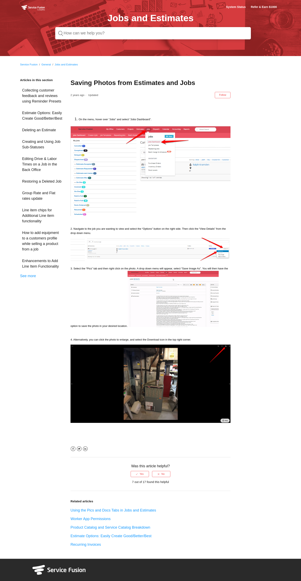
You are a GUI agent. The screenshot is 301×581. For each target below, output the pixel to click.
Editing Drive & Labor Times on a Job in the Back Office (39, 164)
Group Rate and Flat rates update (38, 196)
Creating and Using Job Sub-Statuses (41, 144)
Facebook (73, 448)
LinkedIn (85, 448)
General (46, 64)
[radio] (140, 474)
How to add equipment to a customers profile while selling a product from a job (40, 241)
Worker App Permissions (91, 519)
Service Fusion (29, 64)
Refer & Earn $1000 (264, 7)
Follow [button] (222, 95)
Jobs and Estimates (66, 64)
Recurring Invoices (86, 544)
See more (28, 276)
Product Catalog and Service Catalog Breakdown (110, 527)
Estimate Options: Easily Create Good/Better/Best (42, 115)
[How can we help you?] (153, 33)
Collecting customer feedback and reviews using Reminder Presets (41, 95)
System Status (236, 7)
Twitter (79, 448)
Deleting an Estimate (39, 130)
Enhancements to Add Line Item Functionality (40, 263)
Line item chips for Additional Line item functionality (38, 215)
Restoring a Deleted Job (42, 181)
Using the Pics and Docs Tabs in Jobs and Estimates (113, 510)
